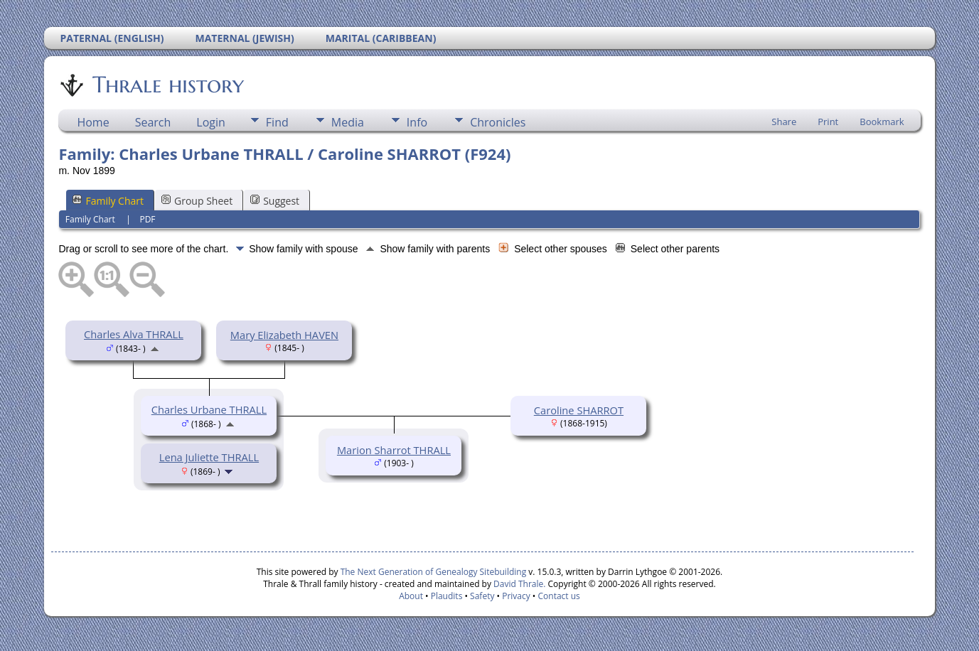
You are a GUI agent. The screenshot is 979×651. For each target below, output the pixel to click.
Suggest (274, 201)
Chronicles (497, 122)
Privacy (516, 596)
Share (783, 121)
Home (93, 122)
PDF (147, 219)
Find (277, 122)
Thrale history (167, 84)
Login (210, 122)
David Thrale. (518, 584)
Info (417, 122)
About (411, 596)
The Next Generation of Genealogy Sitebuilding (434, 572)
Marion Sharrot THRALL (394, 450)
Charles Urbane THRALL (209, 409)
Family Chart (108, 201)
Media (347, 122)
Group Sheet (196, 201)
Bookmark (882, 121)
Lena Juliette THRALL (209, 457)
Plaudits (447, 596)
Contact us (559, 596)
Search (153, 122)
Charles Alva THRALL (133, 334)
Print (828, 121)
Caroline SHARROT (579, 410)
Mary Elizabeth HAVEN (284, 335)
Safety (482, 596)
